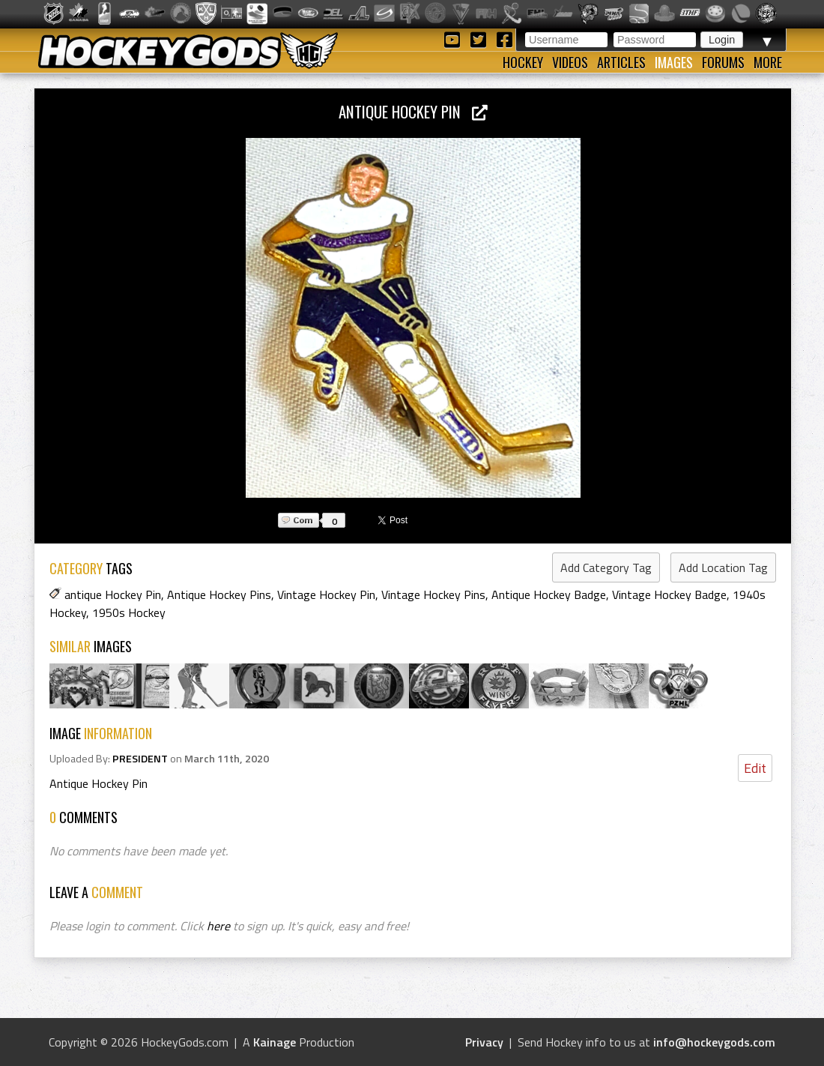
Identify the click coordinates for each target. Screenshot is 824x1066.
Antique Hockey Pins (219, 594)
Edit (755, 768)
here (218, 926)
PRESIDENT (140, 758)
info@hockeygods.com (714, 1042)
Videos (570, 62)
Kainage (274, 1042)
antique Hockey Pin (112, 594)
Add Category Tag (606, 567)
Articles (621, 62)
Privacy (484, 1042)
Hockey (523, 62)
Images (674, 62)
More (768, 62)
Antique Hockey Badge (548, 594)
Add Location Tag (723, 567)
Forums (723, 62)
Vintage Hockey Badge (669, 594)
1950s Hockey (129, 612)
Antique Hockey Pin (413, 111)
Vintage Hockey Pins (433, 594)
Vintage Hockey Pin (326, 594)
